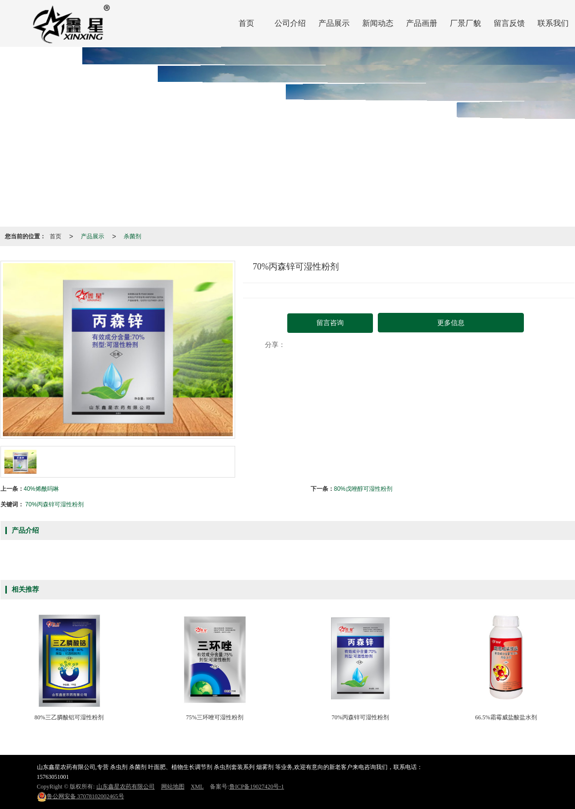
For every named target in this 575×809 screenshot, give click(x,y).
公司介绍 (290, 23)
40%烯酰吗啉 (41, 488)
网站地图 (173, 786)
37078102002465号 (80, 796)
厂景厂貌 (465, 23)
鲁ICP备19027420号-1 (256, 786)
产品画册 (421, 23)
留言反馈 (509, 23)
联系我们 (553, 23)
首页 (246, 23)
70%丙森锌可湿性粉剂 (54, 504)
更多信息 (450, 323)
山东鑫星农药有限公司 (125, 786)
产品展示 (334, 23)
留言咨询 (330, 323)
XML (197, 786)
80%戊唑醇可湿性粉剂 (363, 488)
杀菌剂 (132, 236)
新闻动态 (377, 23)
